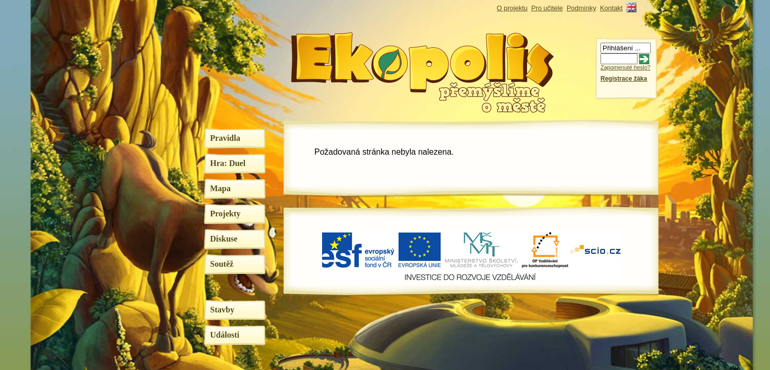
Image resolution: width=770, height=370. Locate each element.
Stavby (222, 309)
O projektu (512, 8)
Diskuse (223, 238)
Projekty (225, 213)
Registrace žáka (623, 78)
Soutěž (221, 264)
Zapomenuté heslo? (625, 67)
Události (224, 334)
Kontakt (611, 8)
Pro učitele (546, 8)
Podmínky (581, 8)
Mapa (220, 188)
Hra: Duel (228, 163)
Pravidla (225, 138)
